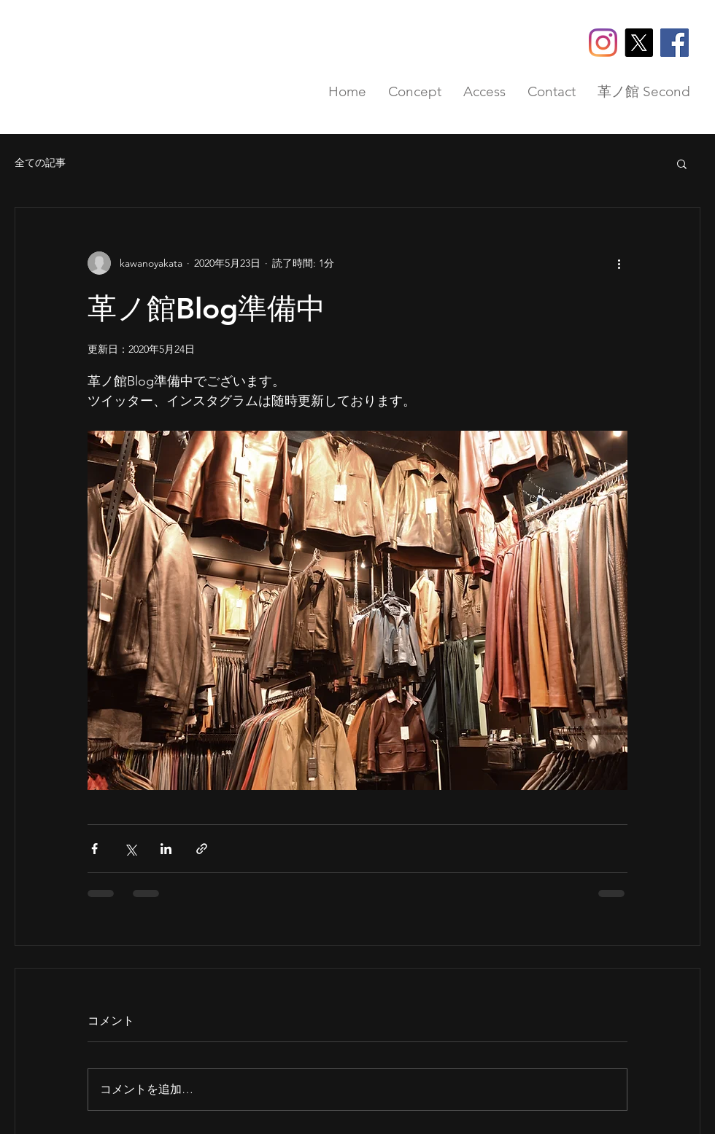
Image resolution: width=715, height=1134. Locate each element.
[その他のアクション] (618, 263)
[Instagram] (603, 42)
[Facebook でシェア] (94, 849)
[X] (639, 42)
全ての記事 (40, 162)
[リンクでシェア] (202, 849)
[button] (682, 163)
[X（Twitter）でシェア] (130, 849)
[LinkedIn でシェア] (166, 849)
